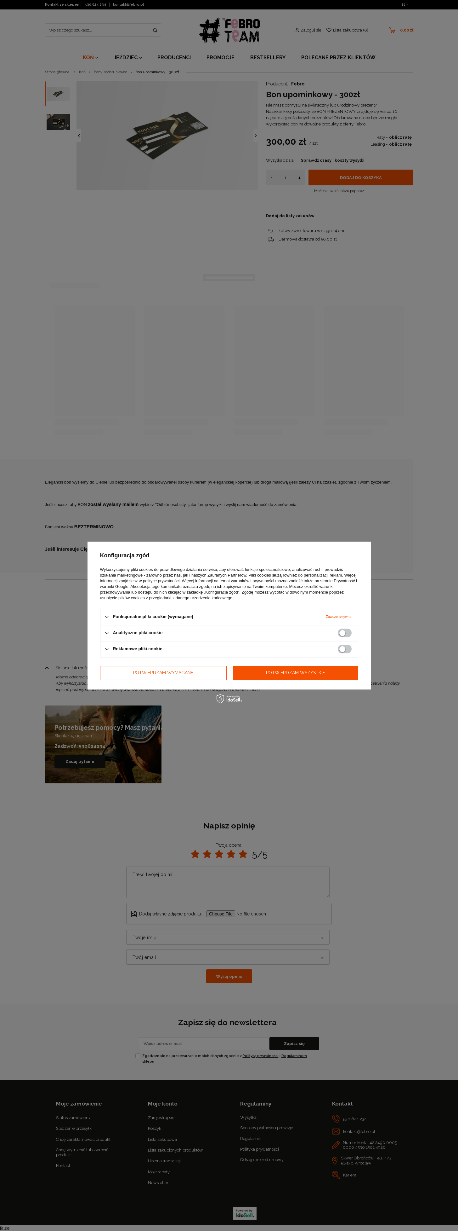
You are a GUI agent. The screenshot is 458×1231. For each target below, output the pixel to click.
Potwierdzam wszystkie (295, 672)
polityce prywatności (161, 580)
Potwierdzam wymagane (163, 672)
